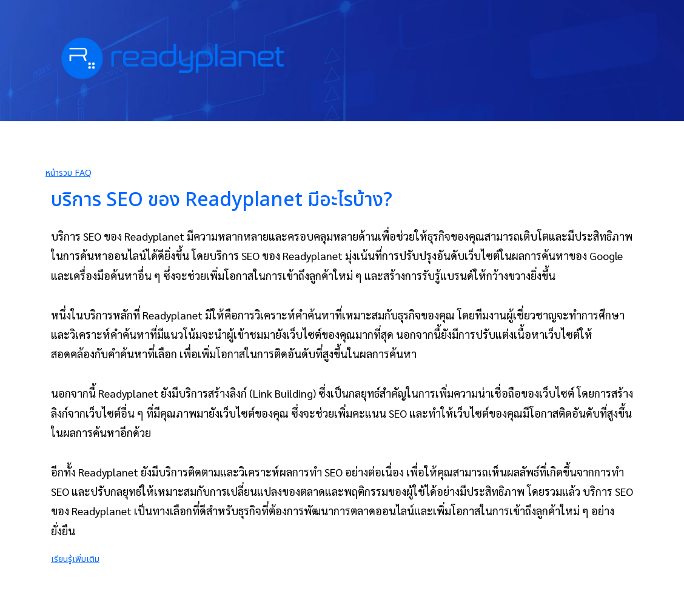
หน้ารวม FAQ (68, 173)
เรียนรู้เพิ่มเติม (75, 559)
